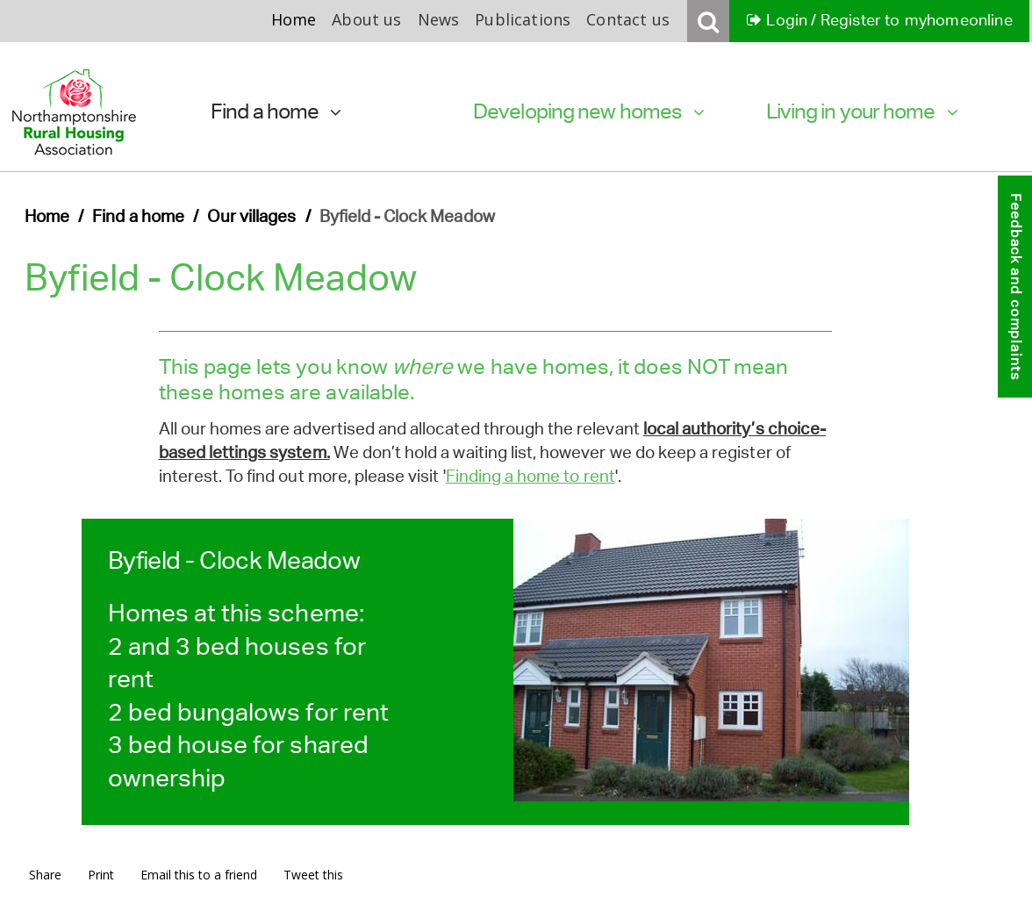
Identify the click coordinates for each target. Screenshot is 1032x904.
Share (45, 874)
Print (101, 874)
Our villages (252, 216)
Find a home (276, 111)
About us (366, 19)
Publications (522, 19)
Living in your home (861, 111)
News (439, 19)
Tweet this (313, 874)
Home (294, 19)
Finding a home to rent (530, 476)
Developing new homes (589, 111)
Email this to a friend (198, 874)
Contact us (628, 19)
